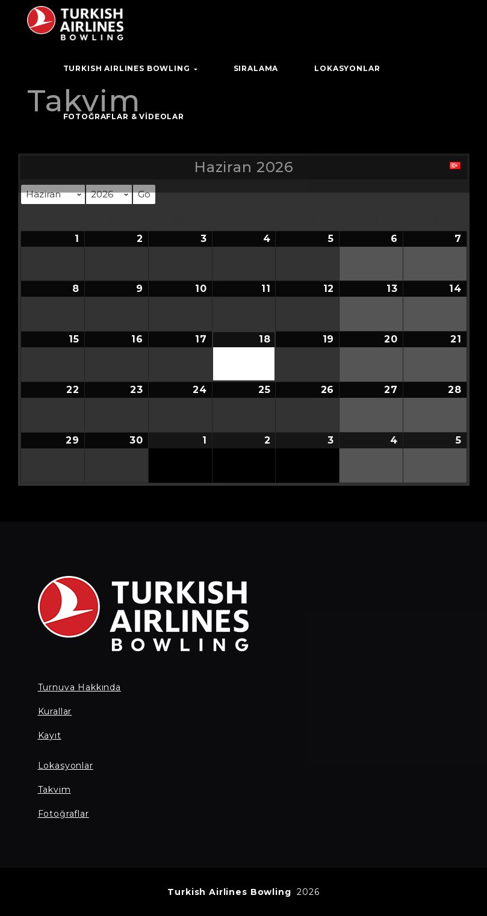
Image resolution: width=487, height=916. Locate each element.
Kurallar (55, 711)
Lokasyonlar (65, 765)
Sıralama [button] (256, 68)
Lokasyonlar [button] (347, 68)
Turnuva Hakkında (79, 687)
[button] (455, 168)
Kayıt (49, 735)
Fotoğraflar (63, 813)
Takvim (54, 789)
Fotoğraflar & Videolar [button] (123, 116)
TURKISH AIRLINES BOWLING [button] (130, 68)
